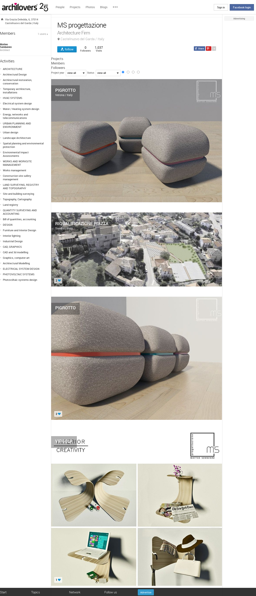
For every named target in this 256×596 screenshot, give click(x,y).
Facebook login (242, 7)
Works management (14, 170)
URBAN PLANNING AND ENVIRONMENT (17, 125)
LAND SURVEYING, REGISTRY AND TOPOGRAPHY (21, 186)
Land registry (10, 205)
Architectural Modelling (16, 263)
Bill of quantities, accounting (19, 219)
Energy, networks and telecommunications (15, 116)
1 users (42, 33)
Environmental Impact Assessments (16, 154)
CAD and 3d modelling (15, 252)
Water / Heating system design (21, 109)
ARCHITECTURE (12, 69)
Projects (75, 7)
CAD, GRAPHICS (12, 247)
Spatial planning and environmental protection (23, 145)
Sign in (221, 7)
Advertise (145, 592)
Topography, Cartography (17, 199)
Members (58, 63)
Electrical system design (17, 103)
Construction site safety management (17, 177)
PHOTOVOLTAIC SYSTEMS (18, 274)
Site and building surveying (18, 194)
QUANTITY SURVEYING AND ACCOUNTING (20, 212)
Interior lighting (11, 236)
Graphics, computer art (16, 258)
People (60, 7)
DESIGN (7, 225)
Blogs (103, 7)
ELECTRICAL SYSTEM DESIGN (21, 269)
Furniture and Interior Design (19, 230)
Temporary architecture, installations (17, 90)
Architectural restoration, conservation (17, 81)
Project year (57, 72)
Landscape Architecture (17, 138)
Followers (58, 67)
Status (90, 72)
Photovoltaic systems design (20, 280)
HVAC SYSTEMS (12, 98)
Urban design (10, 132)
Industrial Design (13, 241)
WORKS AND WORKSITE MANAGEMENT (17, 163)
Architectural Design (15, 74)
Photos (90, 7)
